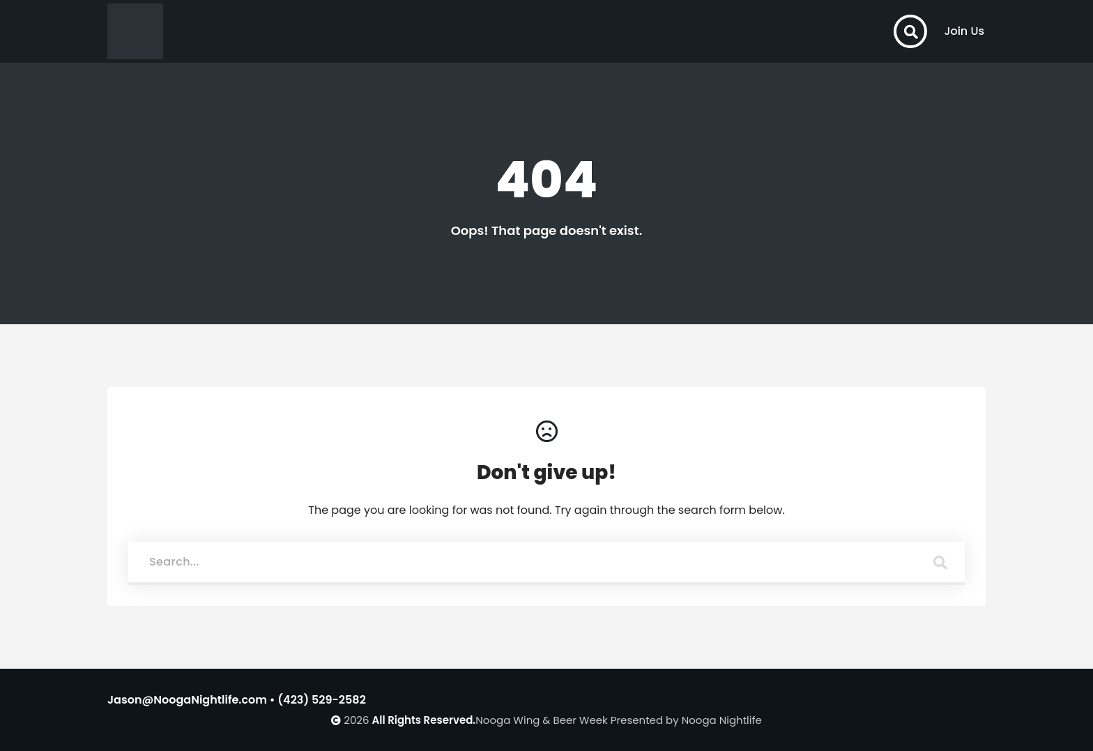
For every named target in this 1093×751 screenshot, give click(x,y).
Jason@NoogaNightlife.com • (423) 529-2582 (236, 700)
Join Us (964, 31)
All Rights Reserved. (424, 720)
